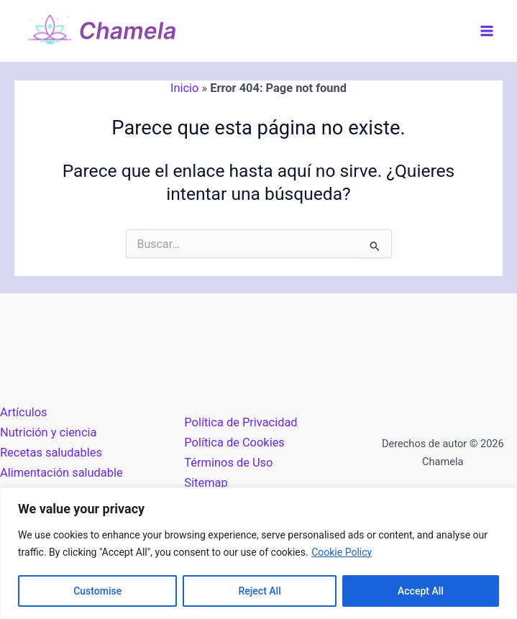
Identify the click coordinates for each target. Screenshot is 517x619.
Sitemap (205, 483)
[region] (258, 553)
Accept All (421, 591)
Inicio (184, 88)
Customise (97, 591)
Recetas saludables (51, 452)
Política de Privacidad (240, 422)
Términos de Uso (228, 462)
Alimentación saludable (61, 473)
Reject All (260, 591)
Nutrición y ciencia (48, 432)
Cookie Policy (341, 552)
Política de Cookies (234, 442)
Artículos (23, 412)
